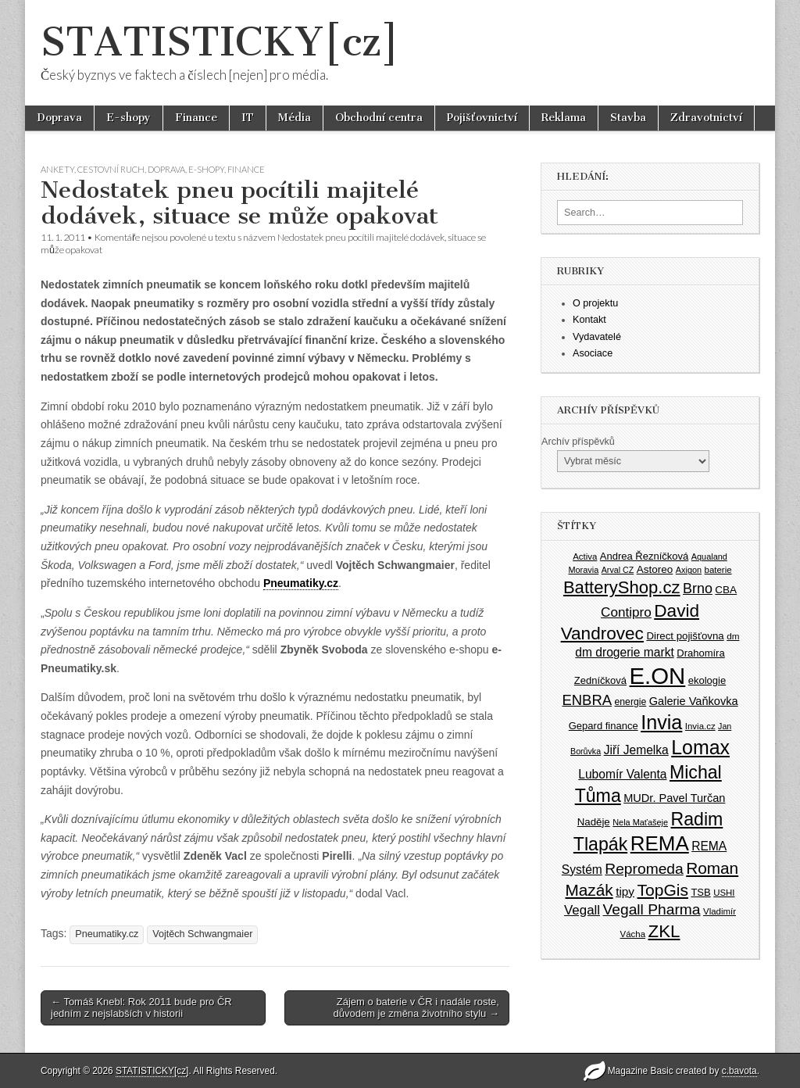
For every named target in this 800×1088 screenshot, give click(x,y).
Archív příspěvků (578, 441)
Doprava (59, 117)
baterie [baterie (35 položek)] (718, 569)
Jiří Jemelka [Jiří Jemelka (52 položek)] (636, 750)
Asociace (592, 353)
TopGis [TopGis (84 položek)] (663, 890)
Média (294, 117)
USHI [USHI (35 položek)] (723, 892)
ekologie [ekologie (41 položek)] (707, 680)
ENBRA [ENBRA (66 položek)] (587, 700)
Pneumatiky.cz (300, 583)
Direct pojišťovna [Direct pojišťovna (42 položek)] (684, 636)
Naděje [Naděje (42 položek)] (593, 822)
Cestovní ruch (111, 169)
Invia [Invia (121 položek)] (661, 722)
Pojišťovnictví (482, 117)
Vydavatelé (597, 336)
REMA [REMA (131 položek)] (659, 843)
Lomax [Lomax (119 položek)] (700, 747)
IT (247, 117)
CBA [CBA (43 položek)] (726, 590)
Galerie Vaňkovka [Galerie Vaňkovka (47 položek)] (693, 701)
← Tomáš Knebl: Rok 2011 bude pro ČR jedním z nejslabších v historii (141, 1008)
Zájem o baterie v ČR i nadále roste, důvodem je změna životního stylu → (415, 1008)
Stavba (628, 117)
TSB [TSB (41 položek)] (700, 892)
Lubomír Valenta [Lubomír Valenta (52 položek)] (622, 774)
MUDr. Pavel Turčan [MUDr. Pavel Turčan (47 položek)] (674, 798)
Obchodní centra (379, 117)
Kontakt (589, 319)
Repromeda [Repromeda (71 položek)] (644, 869)
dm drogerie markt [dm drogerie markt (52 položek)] (624, 652)
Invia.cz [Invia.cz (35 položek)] (700, 726)
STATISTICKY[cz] (220, 42)
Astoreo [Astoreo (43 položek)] (655, 569)
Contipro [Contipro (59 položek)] (626, 612)
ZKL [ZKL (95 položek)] (664, 931)
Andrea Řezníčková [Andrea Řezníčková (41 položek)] (644, 556)
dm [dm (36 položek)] (733, 636)
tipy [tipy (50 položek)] (625, 891)
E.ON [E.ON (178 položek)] (658, 676)
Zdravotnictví (706, 117)
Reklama (563, 117)
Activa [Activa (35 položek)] (585, 556)
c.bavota (739, 1070)
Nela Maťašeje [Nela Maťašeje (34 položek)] (640, 822)
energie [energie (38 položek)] (631, 701)
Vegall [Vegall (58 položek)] (582, 910)
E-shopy (128, 117)
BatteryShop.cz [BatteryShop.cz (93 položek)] (621, 587)
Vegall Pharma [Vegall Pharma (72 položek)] (652, 909)
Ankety (57, 169)
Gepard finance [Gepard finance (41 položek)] (603, 726)
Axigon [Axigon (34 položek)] (689, 569)
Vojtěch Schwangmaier (202, 934)
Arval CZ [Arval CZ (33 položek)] (618, 569)
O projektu (595, 303)
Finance (196, 117)
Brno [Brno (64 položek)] (697, 588)
